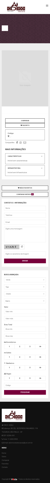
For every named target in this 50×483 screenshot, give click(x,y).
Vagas (7, 374)
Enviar (25, 261)
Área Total (8, 325)
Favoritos (5, 464)
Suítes (7, 352)
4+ (40, 346)
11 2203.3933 (13, 439)
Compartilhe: (10, 142)
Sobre (4, 457)
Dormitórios (10, 342)
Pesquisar (25, 392)
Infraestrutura (14, 168)
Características (14, 156)
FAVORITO (25, 125)
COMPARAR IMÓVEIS (25, 194)
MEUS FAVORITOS (25, 188)
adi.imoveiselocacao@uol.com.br (21, 443)
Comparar (5, 460)
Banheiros (9, 363)
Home (4, 453)
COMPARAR (25, 121)
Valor (6, 307)
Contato (5, 467)
